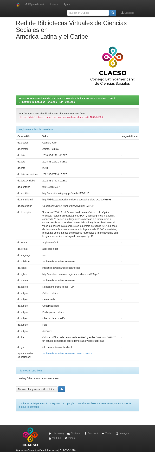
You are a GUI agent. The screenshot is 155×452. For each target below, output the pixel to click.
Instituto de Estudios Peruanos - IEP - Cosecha (48, 102)
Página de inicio (35, 4)
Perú (112, 98)
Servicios (129, 12)
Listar (54, 4)
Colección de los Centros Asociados (85, 98)
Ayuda (67, 4)
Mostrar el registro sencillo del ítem (36, 389)
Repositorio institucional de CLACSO (39, 98)
